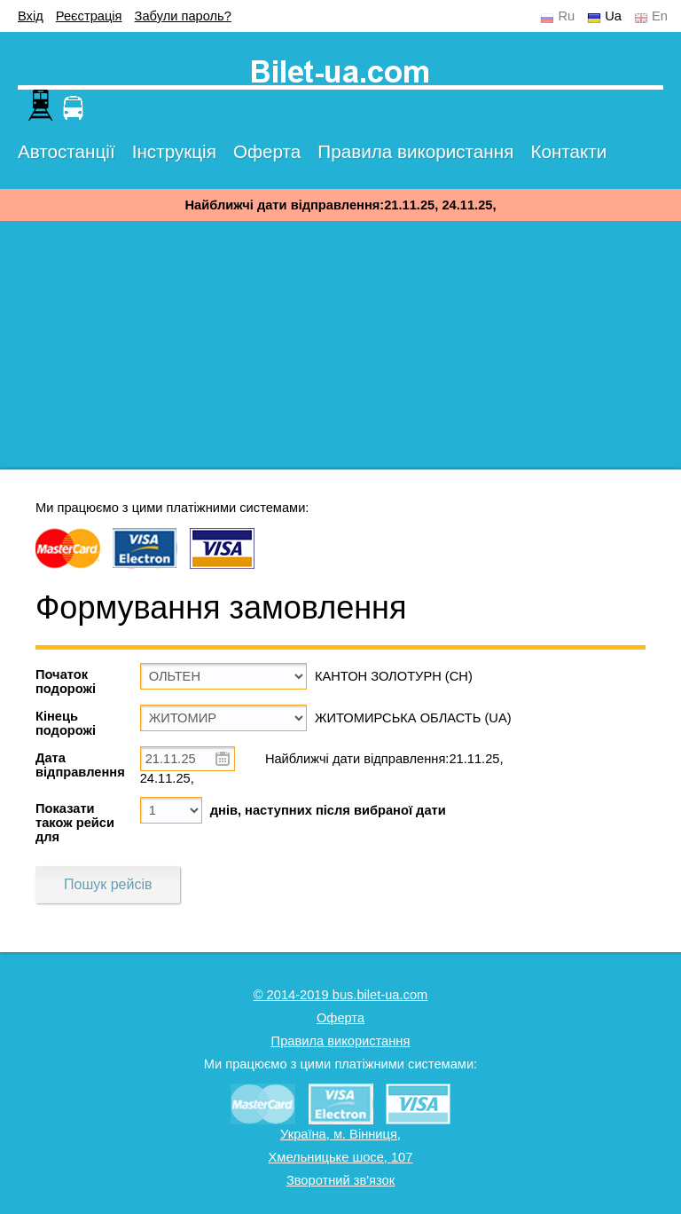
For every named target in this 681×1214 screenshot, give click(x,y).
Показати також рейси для (74, 822)
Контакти (568, 151)
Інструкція (174, 151)
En (660, 16)
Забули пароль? (183, 16)
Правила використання (415, 151)
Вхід (30, 16)
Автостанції (66, 151)
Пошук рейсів (108, 884)
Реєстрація (89, 16)
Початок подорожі (65, 681)
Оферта (267, 151)
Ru (566, 16)
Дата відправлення (80, 765)
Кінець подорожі (65, 723)
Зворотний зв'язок (340, 1180)
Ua (613, 16)
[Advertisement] (340, 345)
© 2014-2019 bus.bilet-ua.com (341, 995)
